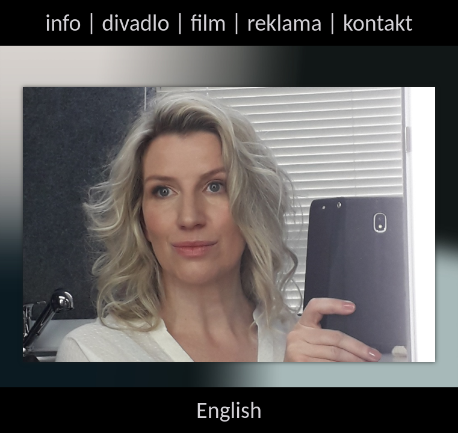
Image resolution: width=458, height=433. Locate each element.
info (63, 23)
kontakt (378, 23)
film (208, 23)
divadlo (135, 23)
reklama (284, 23)
